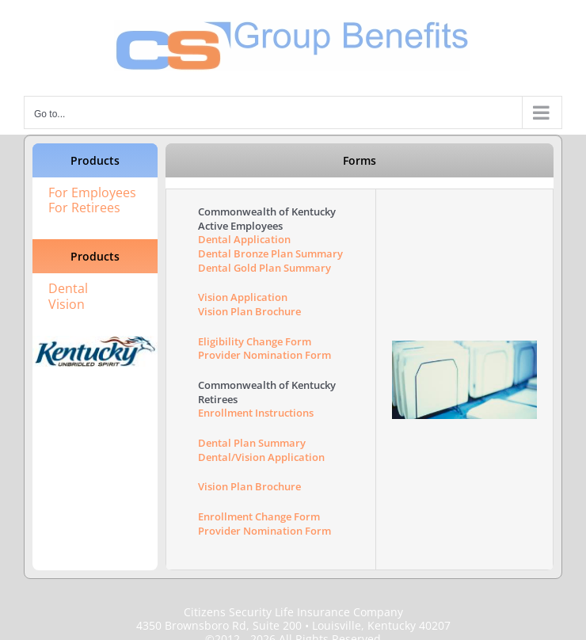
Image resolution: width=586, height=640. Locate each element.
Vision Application (242, 297)
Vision (66, 304)
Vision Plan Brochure (249, 311)
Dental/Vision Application (261, 457)
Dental (68, 288)
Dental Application (244, 239)
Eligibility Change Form (254, 341)
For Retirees (84, 207)
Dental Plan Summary (252, 443)
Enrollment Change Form (259, 516)
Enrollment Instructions (256, 413)
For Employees (92, 192)
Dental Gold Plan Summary (264, 268)
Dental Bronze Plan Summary (270, 253)
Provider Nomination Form (264, 355)
